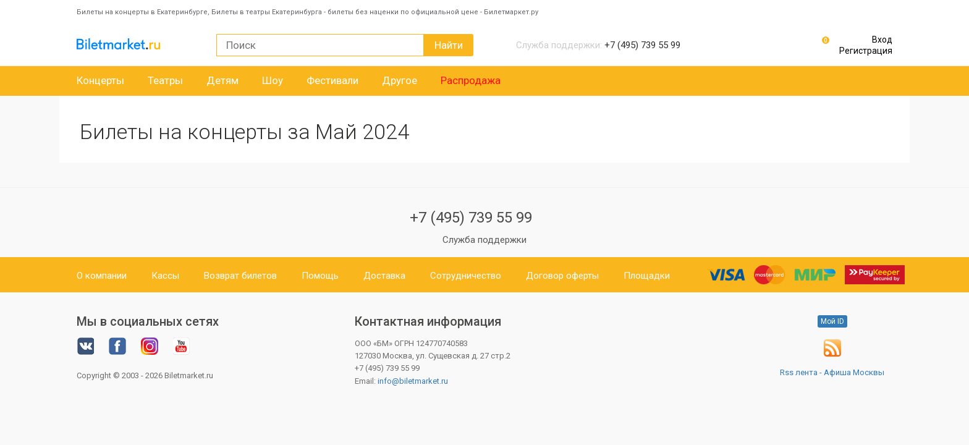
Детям (222, 80)
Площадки (647, 275)
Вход (882, 39)
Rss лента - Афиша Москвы (832, 372)
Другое (399, 80)
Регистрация (865, 51)
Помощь (320, 275)
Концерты (100, 80)
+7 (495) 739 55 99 (471, 218)
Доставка (384, 275)
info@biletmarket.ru (413, 381)
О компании (102, 275)
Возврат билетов (240, 275)
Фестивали (332, 80)
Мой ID (832, 321)
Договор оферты (562, 275)
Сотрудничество (465, 275)
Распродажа (471, 80)
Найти (448, 45)
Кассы (165, 275)
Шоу (272, 80)
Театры (165, 80)
